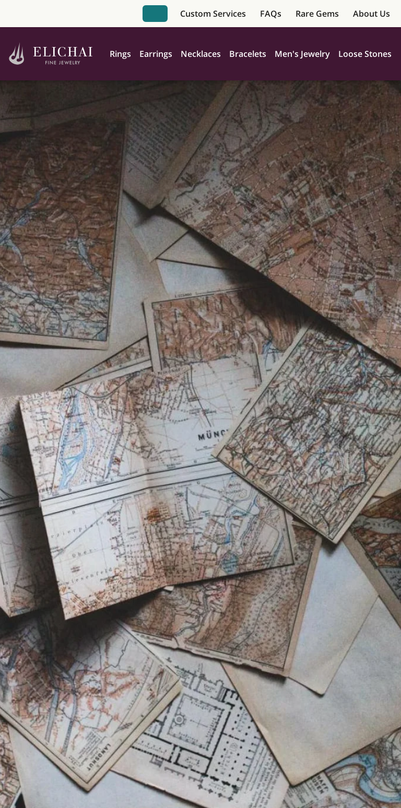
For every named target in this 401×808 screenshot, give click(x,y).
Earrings (155, 54)
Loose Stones (365, 54)
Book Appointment (155, 13)
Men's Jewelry (302, 54)
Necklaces (201, 54)
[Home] (51, 54)
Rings (120, 54)
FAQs (270, 13)
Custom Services (213, 13)
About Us (371, 13)
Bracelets (247, 54)
